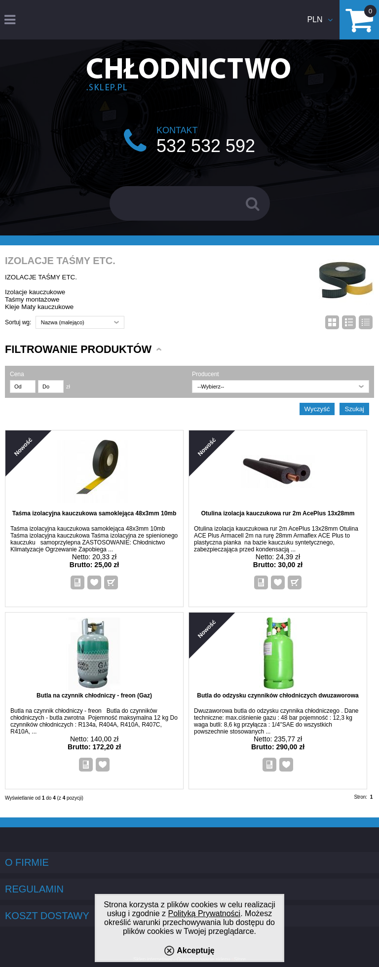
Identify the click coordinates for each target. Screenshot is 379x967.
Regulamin (34, 889)
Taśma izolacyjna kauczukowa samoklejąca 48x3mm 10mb (94, 513)
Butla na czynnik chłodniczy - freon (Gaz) (94, 695)
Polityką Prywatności (204, 913)
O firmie (27, 862)
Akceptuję (195, 950)
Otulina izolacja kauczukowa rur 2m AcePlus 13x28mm (277, 513)
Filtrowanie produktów (78, 349)
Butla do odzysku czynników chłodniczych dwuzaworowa (277, 695)
